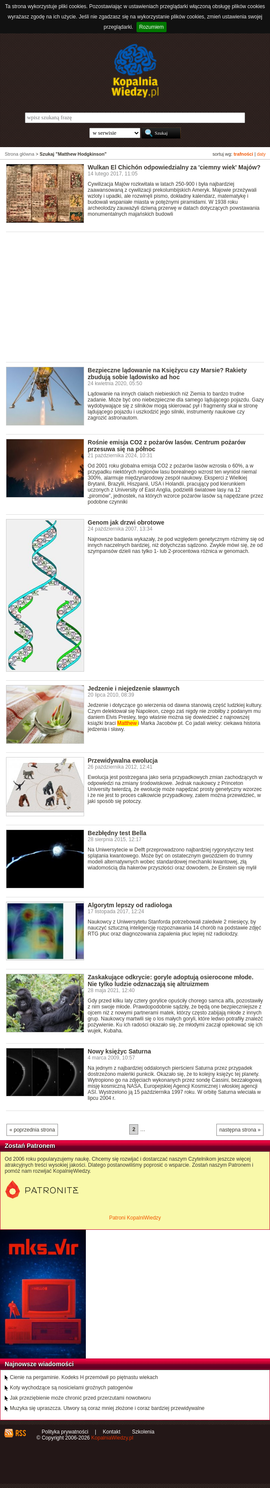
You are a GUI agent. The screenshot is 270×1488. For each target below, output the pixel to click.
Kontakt (112, 1432)
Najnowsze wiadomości (39, 1364)
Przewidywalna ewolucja (123, 760)
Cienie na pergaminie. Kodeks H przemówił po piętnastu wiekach (84, 1377)
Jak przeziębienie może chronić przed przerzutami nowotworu (80, 1398)
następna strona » (240, 1130)
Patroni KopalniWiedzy (135, 1218)
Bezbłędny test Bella (117, 833)
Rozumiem (151, 27)
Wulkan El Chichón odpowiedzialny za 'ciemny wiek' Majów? (174, 167)
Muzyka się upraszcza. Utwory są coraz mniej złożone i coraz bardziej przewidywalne (107, 1408)
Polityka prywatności (65, 1432)
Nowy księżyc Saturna (119, 1051)
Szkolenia (143, 1432)
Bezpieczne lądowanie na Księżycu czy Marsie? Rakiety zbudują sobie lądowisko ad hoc (167, 373)
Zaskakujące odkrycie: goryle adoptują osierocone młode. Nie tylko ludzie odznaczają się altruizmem (170, 980)
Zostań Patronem (30, 1145)
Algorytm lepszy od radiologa (130, 905)
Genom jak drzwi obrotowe (126, 522)
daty (261, 154)
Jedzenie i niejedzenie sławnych (133, 688)
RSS (20, 1433)
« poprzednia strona (32, 1130)
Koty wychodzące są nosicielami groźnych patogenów (71, 1388)
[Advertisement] (138, 296)
